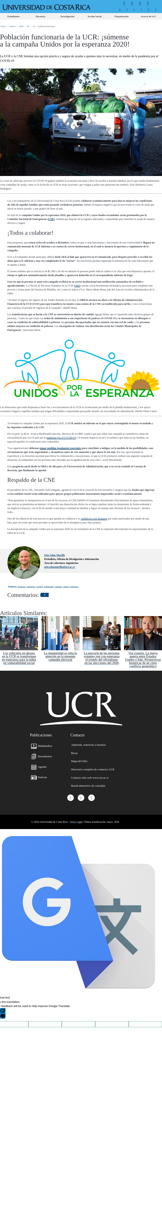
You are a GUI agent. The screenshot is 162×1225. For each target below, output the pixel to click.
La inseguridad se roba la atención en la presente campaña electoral (60, 656)
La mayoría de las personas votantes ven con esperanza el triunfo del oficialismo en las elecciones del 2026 (102, 658)
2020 (21, 26)
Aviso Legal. (76, 821)
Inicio (3, 26)
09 (28, 26)
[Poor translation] (2, 1013)
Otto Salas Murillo (54, 555)
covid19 (39, 586)
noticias (13, 26)
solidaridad (48, 586)
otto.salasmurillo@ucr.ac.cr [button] (59, 566)
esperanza (74, 586)
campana (58, 586)
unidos (66, 586)
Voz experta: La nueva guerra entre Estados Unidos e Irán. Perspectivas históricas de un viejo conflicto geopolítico (143, 660)
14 (34, 26)
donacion (22, 586)
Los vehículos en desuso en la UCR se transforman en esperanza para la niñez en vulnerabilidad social (19, 658)
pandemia (31, 586)
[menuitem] (119, 10)
